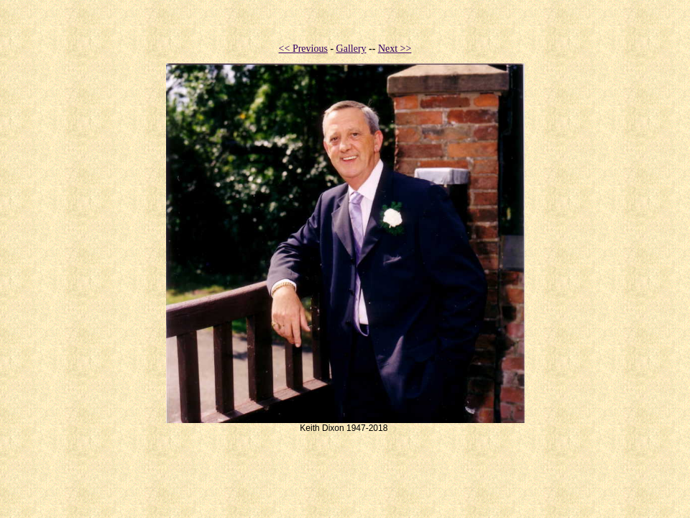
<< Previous (303, 48)
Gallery (351, 48)
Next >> (395, 48)
